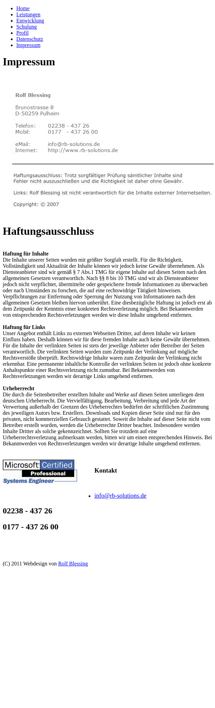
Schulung (26, 27)
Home (23, 8)
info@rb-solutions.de (120, 495)
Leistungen (28, 14)
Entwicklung (30, 20)
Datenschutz (29, 39)
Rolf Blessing (73, 563)
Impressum (28, 45)
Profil (22, 33)
